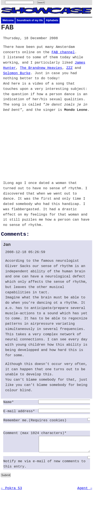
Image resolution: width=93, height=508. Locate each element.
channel (63, 52)
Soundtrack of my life (30, 20)
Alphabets (52, 20)
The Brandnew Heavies (41, 68)
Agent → (84, 491)
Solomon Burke (16, 73)
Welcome (8, 20)
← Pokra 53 (11, 491)
